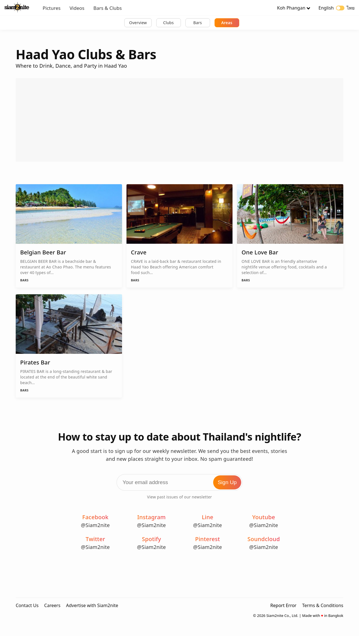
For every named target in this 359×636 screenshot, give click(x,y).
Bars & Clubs (107, 8)
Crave (138, 252)
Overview (138, 22)
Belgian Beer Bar (43, 252)
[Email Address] (179, 482)
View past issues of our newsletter (179, 497)
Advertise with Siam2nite (92, 605)
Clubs (168, 22)
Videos (77, 8)
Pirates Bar (35, 362)
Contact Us (27, 605)
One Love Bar (259, 252)
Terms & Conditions (322, 605)
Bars (197, 22)
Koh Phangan (291, 8)
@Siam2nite (95, 525)
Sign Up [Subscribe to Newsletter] (227, 482)
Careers (52, 605)
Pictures (52, 8)
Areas (227, 22)
